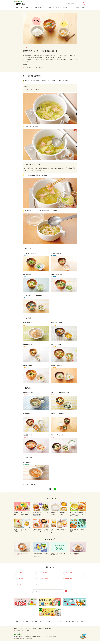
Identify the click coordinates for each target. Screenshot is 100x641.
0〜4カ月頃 (18, 573)
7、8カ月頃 (68, 573)
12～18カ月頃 (44, 579)
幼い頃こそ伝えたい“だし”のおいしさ (34, 67)
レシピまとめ (26, 47)
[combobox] (76, 3)
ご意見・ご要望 (28, 630)
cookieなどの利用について (37, 636)
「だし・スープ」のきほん (32, 89)
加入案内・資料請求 (18, 636)
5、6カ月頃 (43, 573)
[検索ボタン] (84, 3)
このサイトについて (19, 630)
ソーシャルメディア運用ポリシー (51, 636)
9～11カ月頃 (19, 579)
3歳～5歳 (18, 584)
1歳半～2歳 (68, 579)
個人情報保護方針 (27, 636)
